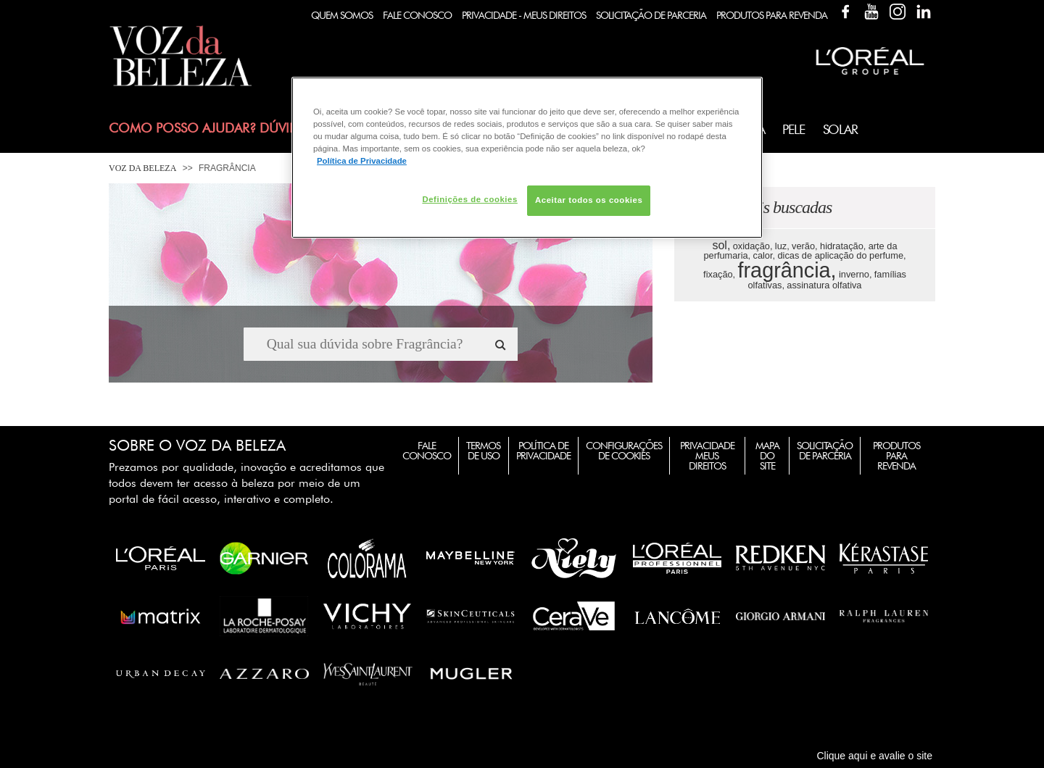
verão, (805, 246)
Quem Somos (342, 15)
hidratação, (843, 246)
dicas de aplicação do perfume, (841, 255)
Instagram (898, 12)
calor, (764, 255)
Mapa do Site (767, 456)
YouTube (871, 12)
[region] (527, 157)
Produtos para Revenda (896, 456)
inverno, (855, 274)
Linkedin (924, 12)
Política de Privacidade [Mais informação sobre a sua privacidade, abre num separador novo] (362, 160)
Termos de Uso (483, 451)
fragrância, (787, 270)
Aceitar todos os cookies (588, 200)
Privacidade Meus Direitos (707, 456)
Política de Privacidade (543, 451)
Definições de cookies (469, 199)
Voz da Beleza (142, 168)
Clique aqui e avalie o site (874, 755)
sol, (721, 245)
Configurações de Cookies (624, 451)
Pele (793, 129)
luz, (782, 246)
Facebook (845, 12)
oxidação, (753, 246)
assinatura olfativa (824, 285)
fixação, (719, 274)
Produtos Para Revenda (771, 15)
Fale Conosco (417, 15)
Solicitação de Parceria (651, 15)
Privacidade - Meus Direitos (524, 15)
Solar (840, 129)
